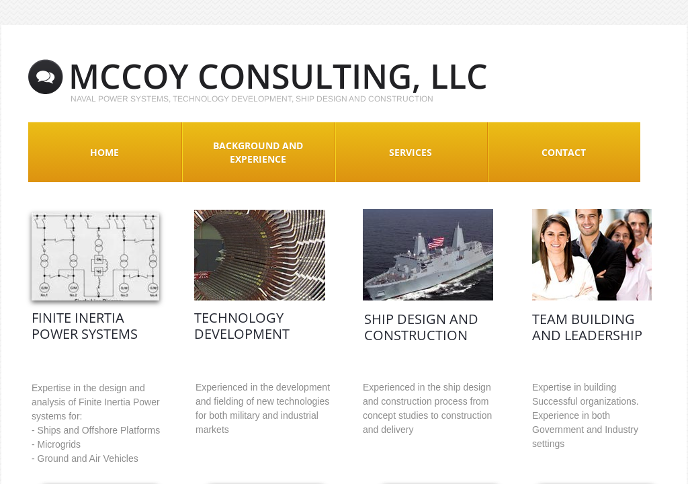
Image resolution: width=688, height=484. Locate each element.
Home (104, 152)
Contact (564, 152)
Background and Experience (258, 152)
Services (410, 152)
